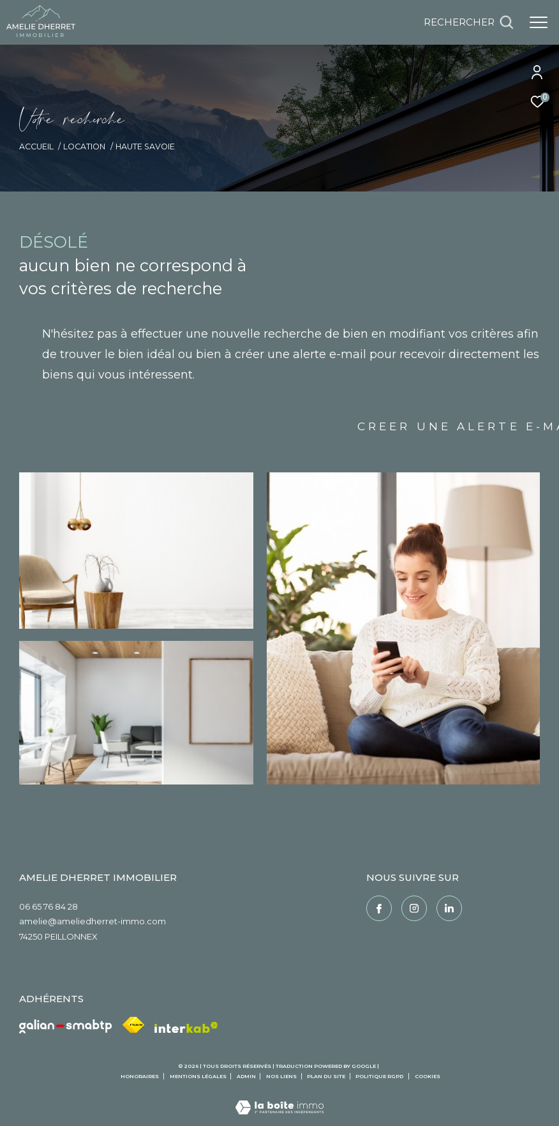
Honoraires (140, 1076)
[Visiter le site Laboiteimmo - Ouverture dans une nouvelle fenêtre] (279, 1098)
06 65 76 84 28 (48, 906)
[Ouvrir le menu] (538, 22)
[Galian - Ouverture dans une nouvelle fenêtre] (65, 1026)
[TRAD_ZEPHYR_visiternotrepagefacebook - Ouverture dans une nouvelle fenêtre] (379, 908)
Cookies (427, 1076)
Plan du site (327, 1076)
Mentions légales (199, 1076)
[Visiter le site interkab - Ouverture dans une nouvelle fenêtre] (186, 1027)
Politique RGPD (379, 1076)
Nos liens (282, 1076)
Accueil (36, 146)
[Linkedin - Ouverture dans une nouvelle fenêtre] (449, 908)
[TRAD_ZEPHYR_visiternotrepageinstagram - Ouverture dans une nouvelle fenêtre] (414, 908)
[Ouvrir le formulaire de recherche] (469, 23)
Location (84, 146)
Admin (247, 1076)
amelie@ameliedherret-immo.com (92, 921)
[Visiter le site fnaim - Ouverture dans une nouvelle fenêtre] (133, 1024)
